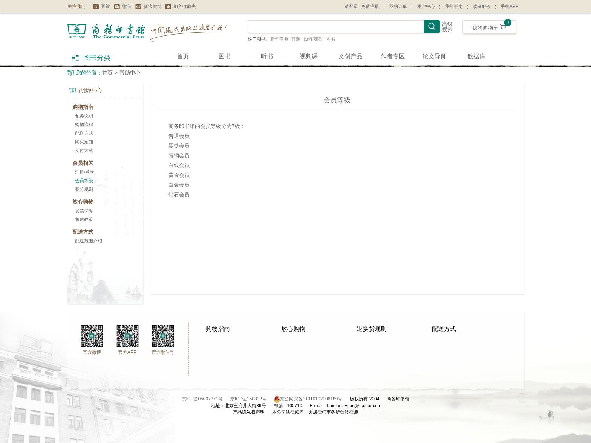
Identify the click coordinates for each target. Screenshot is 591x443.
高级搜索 (447, 26)
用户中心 (426, 6)
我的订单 (398, 6)
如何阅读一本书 (319, 39)
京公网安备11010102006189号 (311, 399)
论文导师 (435, 56)
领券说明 (84, 116)
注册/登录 (84, 172)
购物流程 (84, 124)
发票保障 (84, 210)
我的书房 (454, 6)
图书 (225, 56)
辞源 (295, 39)
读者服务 (482, 6)
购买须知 (84, 142)
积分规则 (84, 189)
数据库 (476, 56)
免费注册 (370, 6)
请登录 (351, 6)
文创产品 (350, 56)
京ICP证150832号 (252, 399)
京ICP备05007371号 (206, 399)
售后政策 (84, 219)
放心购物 (293, 329)
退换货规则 (372, 329)
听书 (267, 56)
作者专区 (393, 56)
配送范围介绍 (88, 241)
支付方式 (84, 150)
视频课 (309, 56)
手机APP (510, 6)
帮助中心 (130, 73)
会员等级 (84, 180)
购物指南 (218, 329)
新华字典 (279, 39)
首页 (183, 56)
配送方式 (84, 133)
